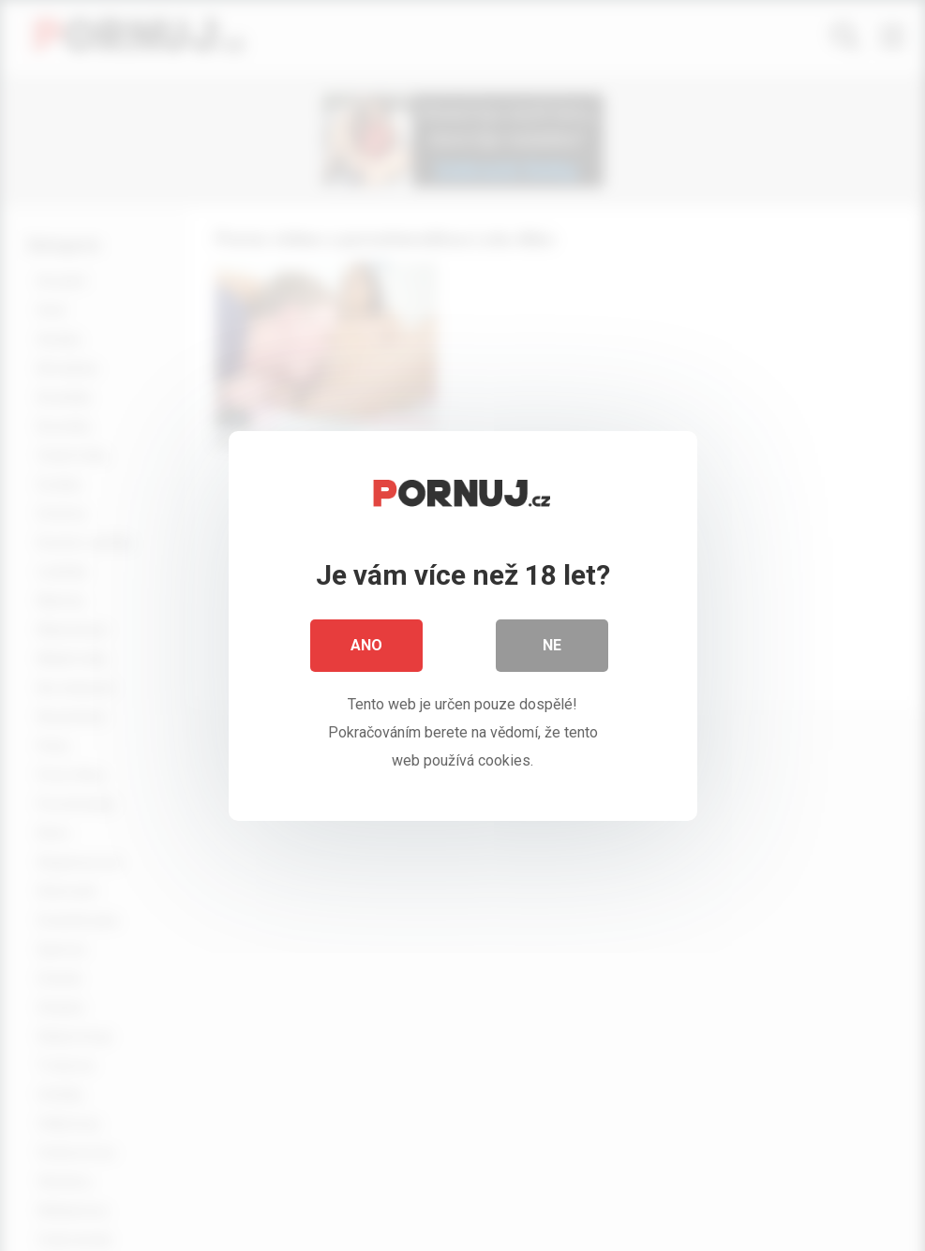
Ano (366, 645)
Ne (552, 645)
